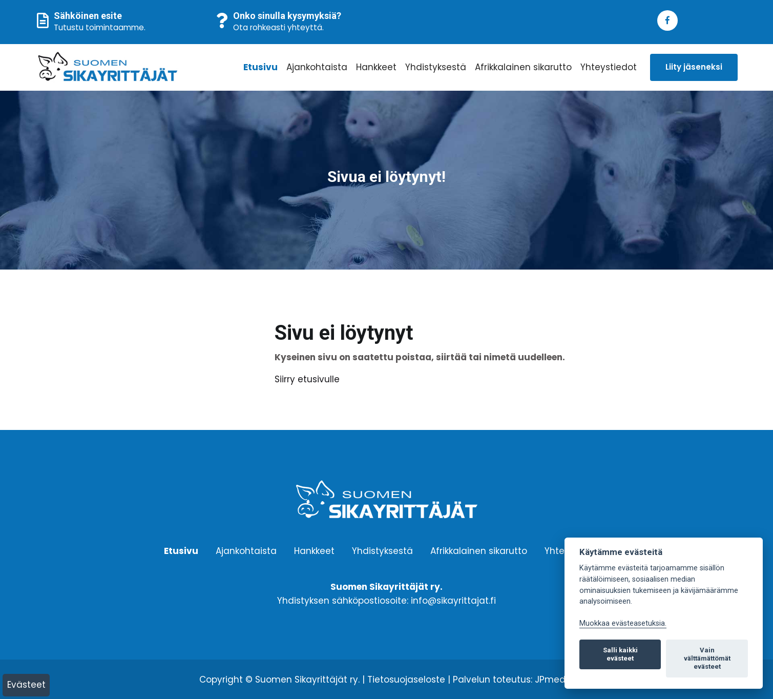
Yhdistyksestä (435, 67)
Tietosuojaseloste (406, 679)
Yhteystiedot (608, 67)
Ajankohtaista (316, 67)
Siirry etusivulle (307, 379)
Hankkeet (376, 67)
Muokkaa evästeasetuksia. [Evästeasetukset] (622, 623)
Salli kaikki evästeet (620, 654)
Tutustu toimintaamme (99, 27)
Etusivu (260, 67)
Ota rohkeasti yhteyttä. (278, 27)
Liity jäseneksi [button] (693, 66)
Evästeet (26, 685)
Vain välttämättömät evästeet (707, 658)
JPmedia (554, 679)
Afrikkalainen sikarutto (523, 67)
